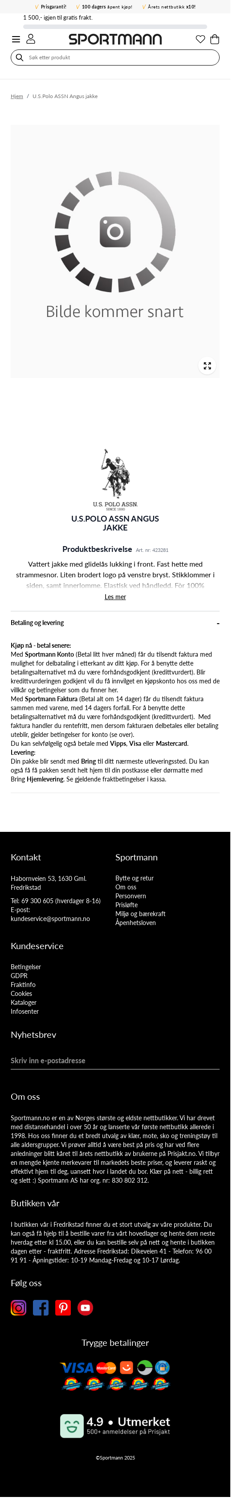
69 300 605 (37, 901)
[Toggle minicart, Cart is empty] (215, 39)
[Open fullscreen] (207, 365)
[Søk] (19, 57)
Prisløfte (126, 905)
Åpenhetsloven (135, 922)
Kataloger (24, 1002)
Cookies (21, 993)
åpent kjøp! (107, 6)
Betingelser (26, 966)
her (112, 690)
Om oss (125, 887)
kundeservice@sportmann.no (50, 918)
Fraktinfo (23, 984)
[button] (115, 479)
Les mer (115, 596)
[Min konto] (31, 39)
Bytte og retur (134, 878)
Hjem (17, 96)
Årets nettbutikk (172, 6)
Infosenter (25, 1011)
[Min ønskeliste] (200, 39)
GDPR (19, 975)
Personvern (130, 896)
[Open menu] (16, 39)
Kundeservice (37, 945)
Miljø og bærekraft (140, 913)
